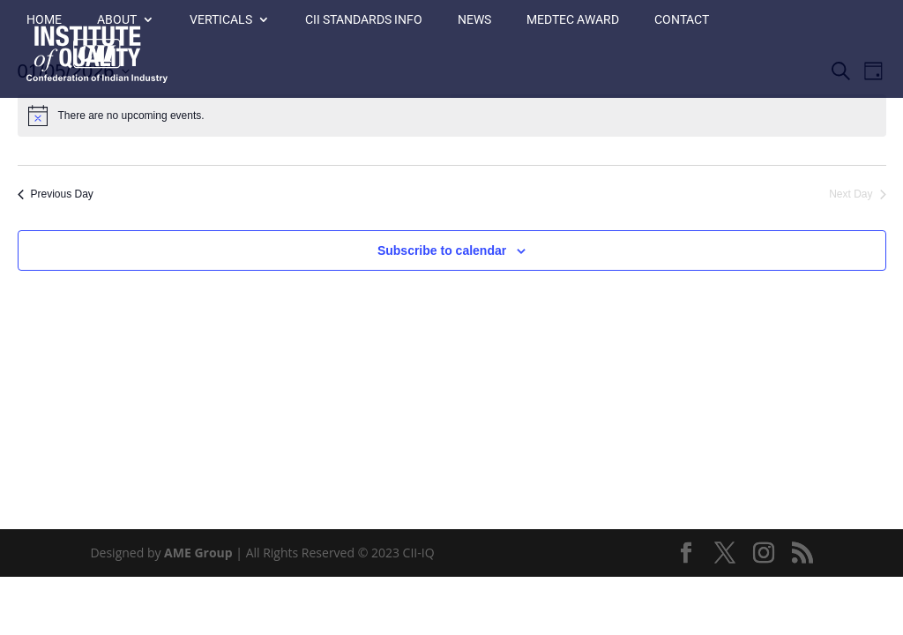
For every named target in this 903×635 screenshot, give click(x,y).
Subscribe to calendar (441, 250)
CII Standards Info (363, 19)
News (474, 19)
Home (44, 19)
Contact (681, 19)
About (117, 19)
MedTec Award (572, 19)
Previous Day (55, 194)
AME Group (198, 552)
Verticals (221, 19)
